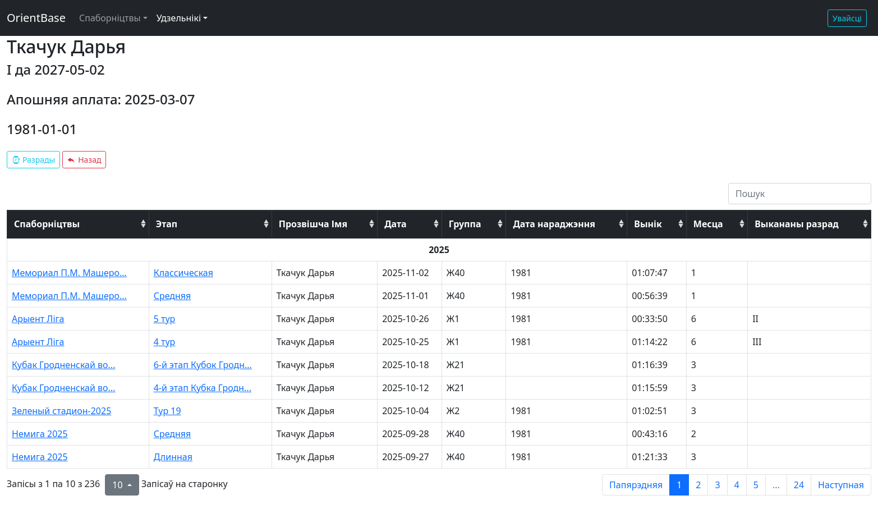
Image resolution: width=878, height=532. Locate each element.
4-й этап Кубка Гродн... (202, 388)
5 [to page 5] (756, 485)
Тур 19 (167, 411)
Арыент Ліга (38, 319)
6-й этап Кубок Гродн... (203, 365)
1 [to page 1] (679, 485)
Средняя (172, 296)
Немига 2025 (40, 434)
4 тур (165, 342)
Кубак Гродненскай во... (63, 365)
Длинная (173, 457)
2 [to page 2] (698, 485)
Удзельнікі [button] (179, 18)
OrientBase (36, 17)
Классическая (183, 273)
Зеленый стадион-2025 (61, 411)
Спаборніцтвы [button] (110, 18)
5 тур (165, 319)
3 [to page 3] (717, 485)
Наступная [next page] (841, 485)
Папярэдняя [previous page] (636, 485)
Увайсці (847, 18)
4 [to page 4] (736, 485)
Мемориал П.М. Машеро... (69, 273)
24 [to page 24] (799, 485)
